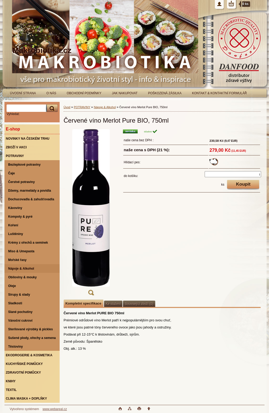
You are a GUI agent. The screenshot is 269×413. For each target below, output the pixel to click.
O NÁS (51, 93)
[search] (51, 108)
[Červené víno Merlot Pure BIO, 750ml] (91, 214)
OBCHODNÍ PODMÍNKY (84, 93)
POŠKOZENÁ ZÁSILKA (165, 93)
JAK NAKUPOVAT (125, 93)
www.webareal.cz (55, 409)
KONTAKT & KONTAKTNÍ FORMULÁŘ (219, 93)
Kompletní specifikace (83, 303)
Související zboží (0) (139, 304)
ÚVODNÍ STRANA (23, 93)
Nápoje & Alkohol (105, 107)
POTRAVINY (82, 107)
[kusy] (233, 174)
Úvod (67, 107)
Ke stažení (113, 304)
